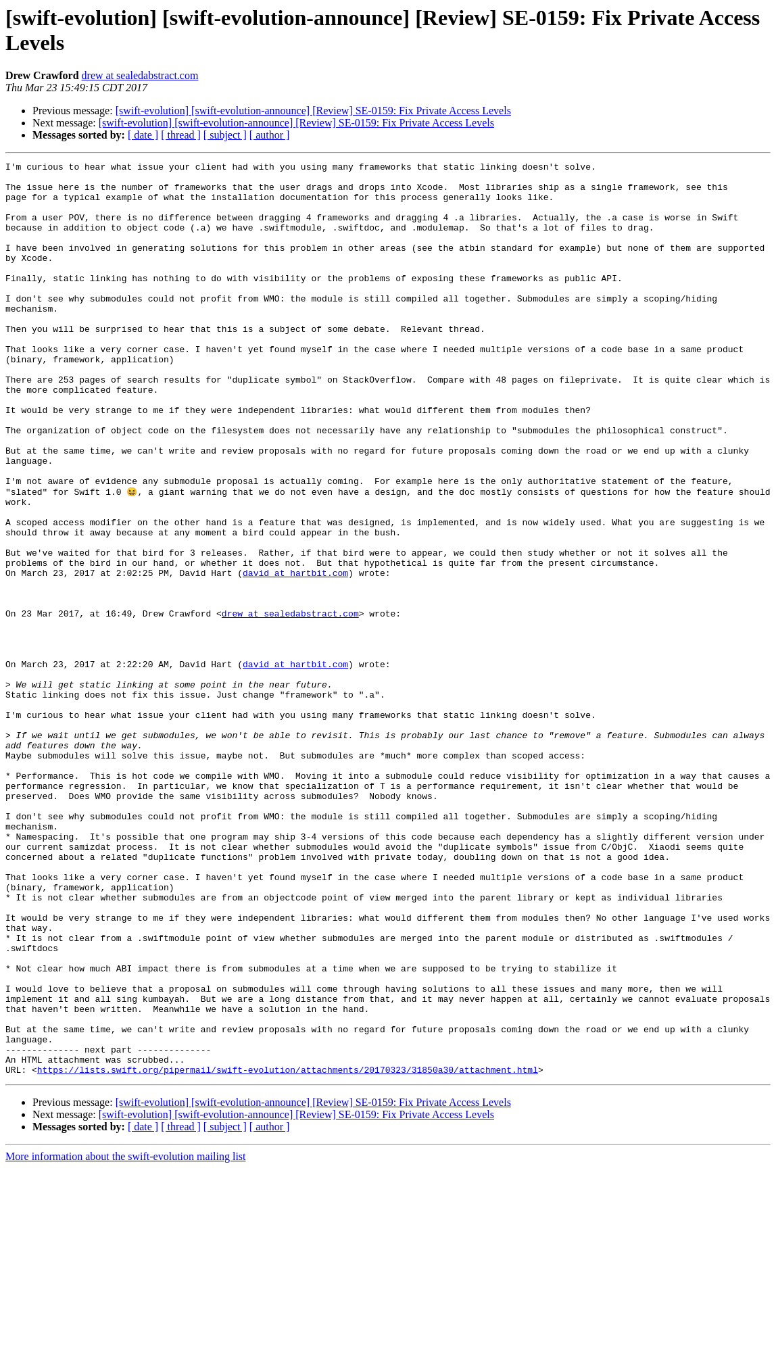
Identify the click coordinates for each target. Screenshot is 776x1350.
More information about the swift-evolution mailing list (125, 1338)
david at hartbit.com (295, 655)
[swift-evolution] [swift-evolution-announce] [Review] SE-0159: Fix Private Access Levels (313, 110)
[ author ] (269, 135)
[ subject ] (225, 135)
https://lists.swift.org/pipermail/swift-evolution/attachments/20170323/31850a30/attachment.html (287, 1251)
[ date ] (143, 135)
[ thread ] (181, 135)
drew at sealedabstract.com (140, 75)
